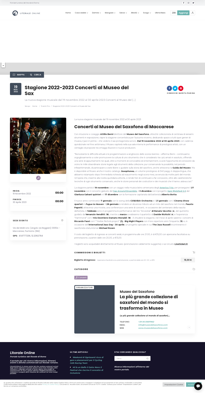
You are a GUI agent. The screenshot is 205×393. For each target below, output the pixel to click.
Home (34, 106)
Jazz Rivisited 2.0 (176, 191)
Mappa (18, 74)
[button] (192, 12)
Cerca (35, 74)
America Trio (167, 187)
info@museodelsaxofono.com (153, 325)
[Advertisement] (102, 41)
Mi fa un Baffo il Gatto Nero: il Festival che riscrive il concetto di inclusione (86, 370)
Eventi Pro (45, 106)
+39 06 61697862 (146, 322)
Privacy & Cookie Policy (50, 384)
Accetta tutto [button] (194, 384)
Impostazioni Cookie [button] (173, 384)
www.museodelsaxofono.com (152, 328)
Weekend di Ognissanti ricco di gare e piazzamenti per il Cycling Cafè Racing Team (86, 360)
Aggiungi (183, 12)
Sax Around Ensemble (125, 191)
